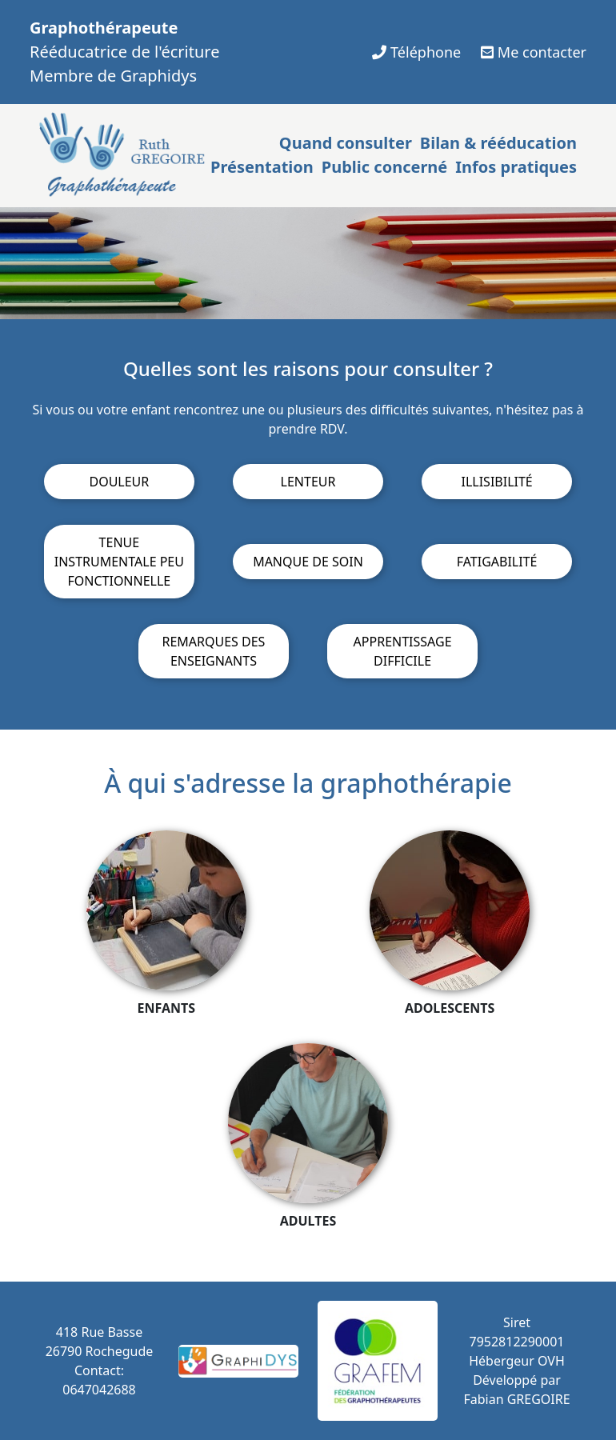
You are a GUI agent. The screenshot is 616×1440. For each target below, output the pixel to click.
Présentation (262, 167)
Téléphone (416, 52)
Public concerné (384, 167)
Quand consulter (345, 143)
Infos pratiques (516, 167)
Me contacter (533, 52)
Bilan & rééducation (498, 143)
